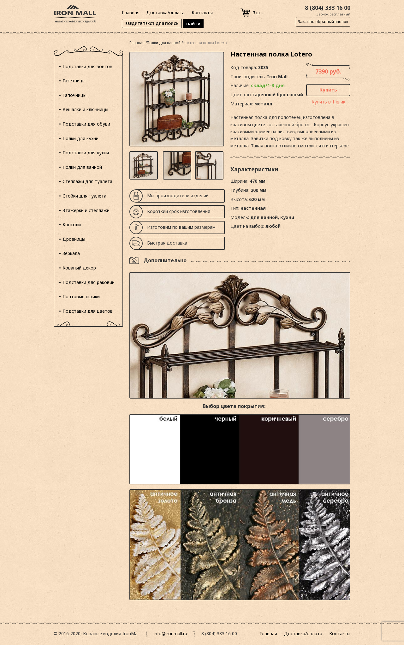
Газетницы (74, 81)
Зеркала (71, 253)
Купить (328, 89)
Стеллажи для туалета (87, 181)
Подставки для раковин (88, 282)
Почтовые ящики (81, 296)
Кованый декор (79, 268)
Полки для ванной (82, 167)
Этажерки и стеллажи (86, 210)
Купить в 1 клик (328, 102)
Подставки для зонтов (87, 66)
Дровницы (73, 239)
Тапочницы (74, 95)
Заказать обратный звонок (323, 21)
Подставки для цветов (87, 311)
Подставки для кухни (85, 153)
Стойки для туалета (84, 196)
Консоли (71, 225)
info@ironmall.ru (170, 633)
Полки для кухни (80, 138)
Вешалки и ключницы (85, 109)
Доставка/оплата (165, 12)
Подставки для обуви (86, 124)
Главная (131, 12)
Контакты (202, 12)
